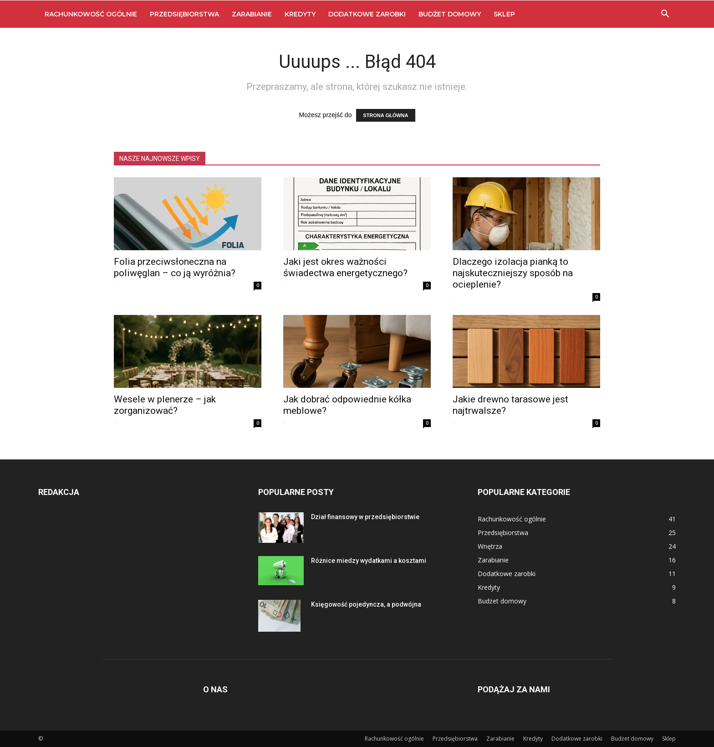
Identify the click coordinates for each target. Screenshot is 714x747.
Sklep (504, 14)
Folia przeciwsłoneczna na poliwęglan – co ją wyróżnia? (174, 267)
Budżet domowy (449, 14)
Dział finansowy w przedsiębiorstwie (365, 516)
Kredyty (300, 14)
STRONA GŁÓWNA (385, 115)
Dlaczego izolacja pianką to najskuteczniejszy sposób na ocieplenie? (513, 273)
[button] (665, 14)
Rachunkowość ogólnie (91, 14)
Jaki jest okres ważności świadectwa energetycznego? (345, 267)
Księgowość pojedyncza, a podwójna (366, 604)
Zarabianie (252, 14)
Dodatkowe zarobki (367, 14)
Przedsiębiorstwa (184, 14)
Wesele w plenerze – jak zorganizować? (165, 405)
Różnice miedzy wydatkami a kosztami (368, 560)
